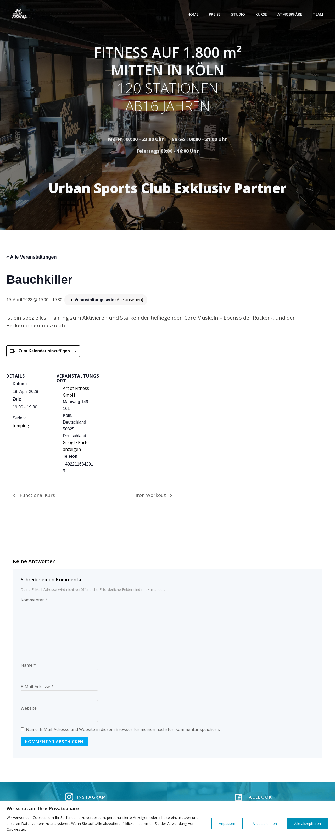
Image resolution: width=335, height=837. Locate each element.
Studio (238, 14)
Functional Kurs (36, 496)
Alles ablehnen (265, 823)
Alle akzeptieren (307, 823)
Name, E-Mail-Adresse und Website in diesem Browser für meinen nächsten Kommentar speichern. (123, 730)
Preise (215, 14)
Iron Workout (151, 496)
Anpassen (227, 823)
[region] (167, 819)
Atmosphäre (290, 14)
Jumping (21, 426)
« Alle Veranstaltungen (31, 257)
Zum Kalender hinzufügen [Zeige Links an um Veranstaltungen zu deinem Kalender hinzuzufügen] (44, 351)
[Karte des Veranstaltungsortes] (134, 402)
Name (28, 666)
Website (29, 709)
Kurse (261, 14)
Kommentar (34, 601)
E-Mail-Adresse (37, 687)
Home (193, 14)
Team (318, 14)
